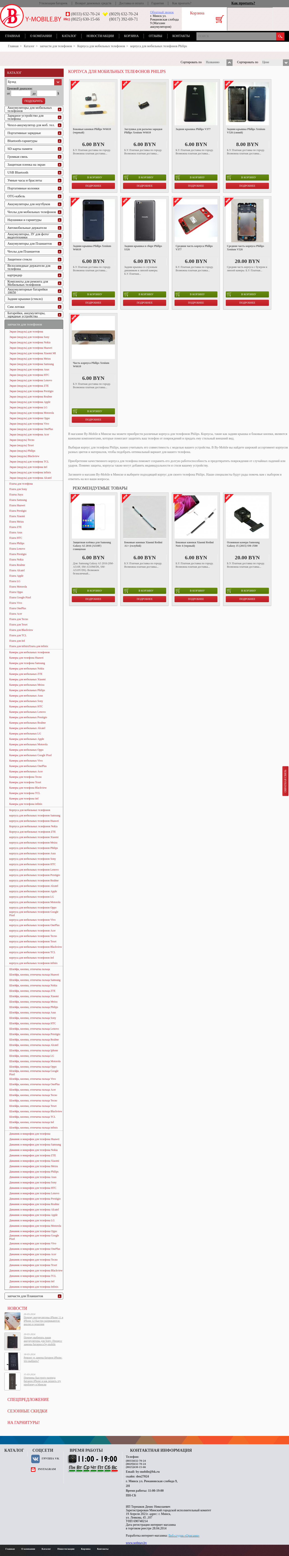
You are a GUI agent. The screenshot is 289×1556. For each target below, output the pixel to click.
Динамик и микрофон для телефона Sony (33, 1182)
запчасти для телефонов (56, 46)
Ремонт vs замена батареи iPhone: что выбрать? (43, 1359)
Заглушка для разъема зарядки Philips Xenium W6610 (143, 131)
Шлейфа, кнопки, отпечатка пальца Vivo (32, 1078)
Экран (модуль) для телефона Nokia (29, 342)
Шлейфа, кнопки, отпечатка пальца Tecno (33, 1095)
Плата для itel (17, 640)
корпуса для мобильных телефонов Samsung (34, 815)
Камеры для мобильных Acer (26, 771)
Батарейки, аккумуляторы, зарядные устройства (26, 314)
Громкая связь (17, 156)
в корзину (87, 177)
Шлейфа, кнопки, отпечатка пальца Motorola (35, 1061)
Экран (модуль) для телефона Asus (29, 369)
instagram (47, 1469)
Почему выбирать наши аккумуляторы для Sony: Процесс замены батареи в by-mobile (43, 1341)
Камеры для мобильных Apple (26, 739)
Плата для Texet (18, 624)
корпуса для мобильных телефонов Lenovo (34, 869)
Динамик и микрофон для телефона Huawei (34, 1139)
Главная (12, 36)
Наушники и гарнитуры (24, 220)
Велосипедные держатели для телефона (28, 267)
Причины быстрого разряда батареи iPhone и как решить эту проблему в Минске (42, 1381)
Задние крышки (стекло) (25, 299)
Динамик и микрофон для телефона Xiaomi (34, 1160)
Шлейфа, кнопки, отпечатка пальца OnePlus (34, 1084)
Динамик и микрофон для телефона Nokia (33, 1150)
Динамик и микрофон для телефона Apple (33, 1215)
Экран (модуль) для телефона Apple (29, 402)
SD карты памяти (19, 149)
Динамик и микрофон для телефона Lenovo (34, 1193)
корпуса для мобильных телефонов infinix (33, 963)
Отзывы (155, 36)
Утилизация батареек (53, 3)
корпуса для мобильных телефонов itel (31, 957)
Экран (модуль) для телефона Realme (30, 396)
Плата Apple (16, 575)
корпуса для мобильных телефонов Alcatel (33, 885)
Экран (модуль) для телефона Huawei (30, 347)
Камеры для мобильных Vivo (26, 760)
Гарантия (157, 3)
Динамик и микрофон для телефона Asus (32, 1177)
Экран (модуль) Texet (21, 445)
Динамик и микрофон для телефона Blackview (36, 1270)
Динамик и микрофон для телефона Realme (34, 1204)
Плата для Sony (18, 489)
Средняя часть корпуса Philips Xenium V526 (245, 247)
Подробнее (93, 185)
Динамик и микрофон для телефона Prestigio (35, 1198)
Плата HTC (15, 537)
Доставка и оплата (131, 3)
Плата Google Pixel (20, 597)
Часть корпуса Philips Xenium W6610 (91, 364)
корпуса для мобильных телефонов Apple (33, 891)
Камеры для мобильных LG (25, 733)
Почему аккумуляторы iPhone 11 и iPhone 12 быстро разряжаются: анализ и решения (43, 1321)
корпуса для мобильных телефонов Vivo (32, 919)
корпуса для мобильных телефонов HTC (32, 864)
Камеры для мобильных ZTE (25, 674)
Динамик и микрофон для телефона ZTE (32, 1155)
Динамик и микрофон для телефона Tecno (33, 1259)
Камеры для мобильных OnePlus (28, 766)
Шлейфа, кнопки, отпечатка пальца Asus (32, 1012)
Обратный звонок (162, 12)
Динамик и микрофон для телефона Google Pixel (34, 1237)
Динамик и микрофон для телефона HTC (32, 1187)
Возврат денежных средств (93, 3)
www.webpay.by (136, 1542)
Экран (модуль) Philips (22, 450)
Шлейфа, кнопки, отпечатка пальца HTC (32, 1023)
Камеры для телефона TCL (24, 793)
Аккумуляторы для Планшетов (29, 243)
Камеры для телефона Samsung (27, 663)
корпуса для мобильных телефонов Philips (33, 848)
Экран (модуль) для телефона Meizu (30, 358)
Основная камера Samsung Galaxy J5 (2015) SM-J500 (243, 544)
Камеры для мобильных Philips (27, 690)
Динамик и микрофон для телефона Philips (33, 1171)
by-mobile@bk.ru (148, 1471)
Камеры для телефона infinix (25, 804)
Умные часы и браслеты (24, 180)
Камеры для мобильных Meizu (26, 684)
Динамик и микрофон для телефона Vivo (32, 1243)
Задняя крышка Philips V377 (193, 129)
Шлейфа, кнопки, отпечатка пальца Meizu (33, 1001)
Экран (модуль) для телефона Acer (29, 434)
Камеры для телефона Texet (25, 782)
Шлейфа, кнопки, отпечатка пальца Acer (32, 1089)
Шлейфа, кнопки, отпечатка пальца (29, 969)
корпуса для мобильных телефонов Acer (32, 930)
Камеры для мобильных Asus (26, 695)
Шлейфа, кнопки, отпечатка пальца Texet (32, 1106)
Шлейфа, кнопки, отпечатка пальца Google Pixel (33, 1072)
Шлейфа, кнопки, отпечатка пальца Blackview (35, 1111)
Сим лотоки (15, 307)
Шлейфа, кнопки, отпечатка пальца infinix (33, 1127)
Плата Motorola (18, 586)
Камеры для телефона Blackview (28, 787)
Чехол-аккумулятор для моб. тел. (31, 125)
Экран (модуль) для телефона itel (28, 467)
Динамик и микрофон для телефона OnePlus (34, 1248)
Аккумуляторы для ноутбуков (28, 204)
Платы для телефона (21, 483)
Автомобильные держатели (27, 228)
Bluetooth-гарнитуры (22, 141)
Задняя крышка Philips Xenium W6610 (92, 247)
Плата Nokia (16, 559)
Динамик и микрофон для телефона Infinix (33, 1286)
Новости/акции (100, 36)
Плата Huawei (17, 505)
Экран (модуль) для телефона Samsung (31, 364)
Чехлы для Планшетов (23, 251)
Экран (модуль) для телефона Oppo (29, 418)
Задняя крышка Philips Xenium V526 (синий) (246, 131)
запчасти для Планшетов (25, 1296)
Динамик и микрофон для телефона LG (32, 1220)
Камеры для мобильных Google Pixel (30, 755)
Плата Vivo (15, 602)
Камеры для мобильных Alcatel (27, 728)
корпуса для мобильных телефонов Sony (32, 858)
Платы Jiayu (16, 494)
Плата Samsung (18, 500)
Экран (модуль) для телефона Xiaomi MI (32, 353)
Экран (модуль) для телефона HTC (29, 374)
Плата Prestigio (17, 510)
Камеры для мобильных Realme (27, 722)
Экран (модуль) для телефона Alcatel (30, 477)
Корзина (131, 36)
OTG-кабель (16, 196)
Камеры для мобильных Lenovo (27, 711)
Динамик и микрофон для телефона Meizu (33, 1166)
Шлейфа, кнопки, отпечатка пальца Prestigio (34, 1034)
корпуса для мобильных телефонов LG (31, 896)
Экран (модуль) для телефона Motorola (31, 412)
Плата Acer (15, 613)
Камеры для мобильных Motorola (28, 744)
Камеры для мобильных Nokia (26, 668)
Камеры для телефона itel (24, 798)
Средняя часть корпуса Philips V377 (194, 247)
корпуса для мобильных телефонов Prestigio (34, 875)
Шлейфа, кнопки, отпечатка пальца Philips (33, 1007)
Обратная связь (285, 781)
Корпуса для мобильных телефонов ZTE (32, 831)
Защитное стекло (19, 259)
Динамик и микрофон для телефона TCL (32, 1275)
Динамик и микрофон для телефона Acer (32, 1254)
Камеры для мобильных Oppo (26, 749)
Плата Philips (16, 543)
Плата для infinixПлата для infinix (28, 646)
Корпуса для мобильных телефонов (101, 46)
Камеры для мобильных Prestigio (28, 717)
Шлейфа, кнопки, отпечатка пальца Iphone (33, 1050)
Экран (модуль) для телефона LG (28, 407)
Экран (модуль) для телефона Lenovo (30, 380)
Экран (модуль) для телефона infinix (30, 472)
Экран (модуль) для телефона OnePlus (31, 429)
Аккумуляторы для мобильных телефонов (29, 109)
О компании (41, 36)
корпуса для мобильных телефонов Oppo (32, 907)
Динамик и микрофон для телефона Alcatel (34, 1209)
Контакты (181, 36)
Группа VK (50, 1458)
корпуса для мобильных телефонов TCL (32, 952)
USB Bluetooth (17, 172)
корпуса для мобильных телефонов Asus (32, 853)
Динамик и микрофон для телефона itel (31, 1281)
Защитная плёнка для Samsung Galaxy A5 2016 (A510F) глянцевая (92, 546)
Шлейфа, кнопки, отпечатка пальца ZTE (32, 990)
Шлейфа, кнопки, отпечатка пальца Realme (34, 1039)
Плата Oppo (16, 592)
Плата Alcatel (17, 570)
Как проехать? (181, 3)
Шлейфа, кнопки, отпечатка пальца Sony (32, 1018)
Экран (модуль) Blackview (24, 456)
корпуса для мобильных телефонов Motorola (35, 902)
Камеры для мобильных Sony (26, 701)
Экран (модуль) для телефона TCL (29, 461)
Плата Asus (15, 532)
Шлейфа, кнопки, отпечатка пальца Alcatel (33, 1045)
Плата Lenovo (17, 548)
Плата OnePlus (17, 608)
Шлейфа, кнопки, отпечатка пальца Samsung (35, 980)
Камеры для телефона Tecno (25, 776)
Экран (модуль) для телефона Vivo (29, 423)
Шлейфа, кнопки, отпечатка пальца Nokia (33, 985)
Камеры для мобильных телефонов (29, 652)
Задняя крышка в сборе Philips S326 (143, 247)
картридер (14, 275)
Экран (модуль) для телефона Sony (29, 337)
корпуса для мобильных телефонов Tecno (33, 936)
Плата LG (14, 581)
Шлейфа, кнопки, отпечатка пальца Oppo (32, 1066)
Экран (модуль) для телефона (26, 331)
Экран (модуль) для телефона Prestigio (31, 391)
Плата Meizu (16, 521)
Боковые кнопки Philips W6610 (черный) (92, 131)
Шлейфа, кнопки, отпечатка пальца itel (31, 1122)
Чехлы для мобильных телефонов (31, 212)
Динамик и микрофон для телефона (29, 1133)
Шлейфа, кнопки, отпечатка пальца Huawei (34, 974)
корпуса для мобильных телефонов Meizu (33, 842)
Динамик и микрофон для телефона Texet (33, 1265)
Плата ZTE (15, 527)
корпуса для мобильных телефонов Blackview (35, 946)
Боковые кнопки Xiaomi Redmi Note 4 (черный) (195, 544)
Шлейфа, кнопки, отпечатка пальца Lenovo (34, 1028)
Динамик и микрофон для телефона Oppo (33, 1231)
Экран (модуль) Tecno (21, 439)
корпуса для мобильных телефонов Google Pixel (33, 913)
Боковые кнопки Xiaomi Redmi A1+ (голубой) (143, 544)
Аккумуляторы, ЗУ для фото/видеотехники (28, 235)
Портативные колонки (23, 188)
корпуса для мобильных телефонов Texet (32, 941)
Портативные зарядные (24, 133)
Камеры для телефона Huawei (26, 657)
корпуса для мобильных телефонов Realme (34, 880)
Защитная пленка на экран (26, 164)
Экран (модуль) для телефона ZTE (29, 385)
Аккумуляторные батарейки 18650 (27, 291)
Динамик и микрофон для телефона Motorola (35, 1225)
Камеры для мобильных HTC (26, 706)
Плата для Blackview (21, 630)
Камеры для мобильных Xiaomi (27, 679)
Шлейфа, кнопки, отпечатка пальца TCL (32, 1116)
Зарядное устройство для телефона (25, 117)
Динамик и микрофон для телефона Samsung (35, 1144)
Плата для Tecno (18, 619)
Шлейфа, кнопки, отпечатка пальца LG (31, 1055)
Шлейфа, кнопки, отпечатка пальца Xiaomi (34, 996)
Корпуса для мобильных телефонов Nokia (33, 826)
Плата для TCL (18, 635)
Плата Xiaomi (17, 516)
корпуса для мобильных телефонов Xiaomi (33, 837)
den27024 (142, 1476)
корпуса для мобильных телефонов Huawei (34, 820)
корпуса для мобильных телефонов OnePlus (34, 925)
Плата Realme (17, 565)
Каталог (69, 36)
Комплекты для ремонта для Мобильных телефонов (27, 283)
